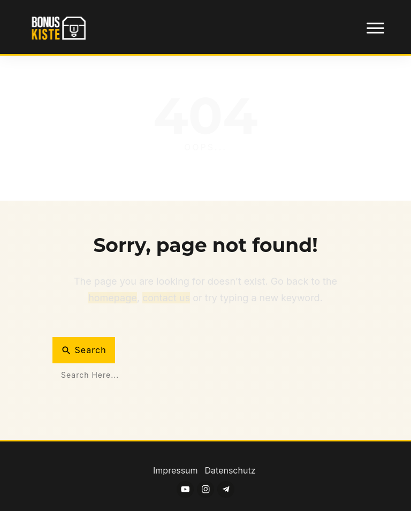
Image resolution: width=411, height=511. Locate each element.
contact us (166, 297)
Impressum (176, 470)
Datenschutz (230, 470)
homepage (112, 297)
